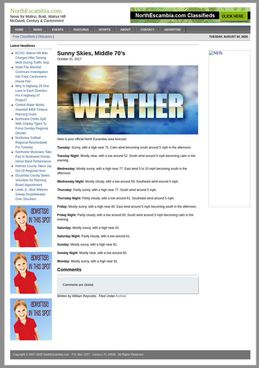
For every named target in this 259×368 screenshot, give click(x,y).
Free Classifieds (24, 36)
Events (57, 29)
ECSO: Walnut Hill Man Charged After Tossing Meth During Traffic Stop (32, 57)
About (125, 29)
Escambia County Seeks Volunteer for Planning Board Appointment (32, 180)
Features (81, 29)
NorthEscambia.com (56, 354)
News (37, 29)
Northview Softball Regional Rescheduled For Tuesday (31, 142)
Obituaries (45, 36)
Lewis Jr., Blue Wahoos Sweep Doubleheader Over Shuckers (31, 194)
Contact (147, 29)
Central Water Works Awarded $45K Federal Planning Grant (31, 109)
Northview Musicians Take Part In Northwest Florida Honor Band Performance (33, 156)
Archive (121, 296)
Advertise (172, 29)
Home (19, 29)
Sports (104, 29)
